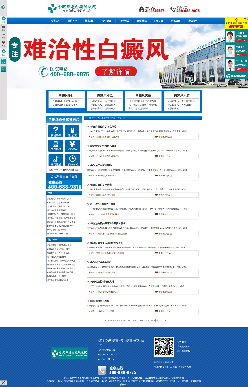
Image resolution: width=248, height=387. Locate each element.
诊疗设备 (106, 21)
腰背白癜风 (110, 108)
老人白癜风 (173, 105)
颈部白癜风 (110, 101)
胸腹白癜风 (96, 108)
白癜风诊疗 (124, 21)
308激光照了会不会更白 (99, 262)
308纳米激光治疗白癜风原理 (101, 146)
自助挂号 (3, 68)
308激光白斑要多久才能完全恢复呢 (105, 243)
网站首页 (55, 21)
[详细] (184, 131)
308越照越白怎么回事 (98, 301)
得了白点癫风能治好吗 (56, 210)
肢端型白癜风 (139, 105)
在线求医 (3, 61)
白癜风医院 (141, 21)
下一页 (142, 320)
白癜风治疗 (71, 105)
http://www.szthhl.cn (107, 354)
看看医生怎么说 (165, 137)
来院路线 (192, 21)
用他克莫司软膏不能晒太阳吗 (59, 199)
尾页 (147, 320)
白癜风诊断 (58, 105)
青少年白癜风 (188, 101)
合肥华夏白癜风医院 (106, 118)
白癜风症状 (71, 101)
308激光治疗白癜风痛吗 (99, 165)
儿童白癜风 (173, 101)
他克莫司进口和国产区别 (57, 233)
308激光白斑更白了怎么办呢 (101, 126)
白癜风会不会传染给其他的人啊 (60, 226)
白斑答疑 (158, 21)
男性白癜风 (187, 105)
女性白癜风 (173, 108)
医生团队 (89, 21)
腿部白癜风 (110, 105)
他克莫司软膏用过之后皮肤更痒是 (61, 218)
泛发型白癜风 (141, 108)
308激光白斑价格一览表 (99, 185)
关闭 (246, 18)
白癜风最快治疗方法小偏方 (58, 202)
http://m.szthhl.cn (106, 359)
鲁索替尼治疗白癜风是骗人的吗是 (61, 214)
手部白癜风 (96, 105)
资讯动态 (175, 21)
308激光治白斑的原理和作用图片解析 (106, 223)
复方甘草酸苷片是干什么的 (58, 206)
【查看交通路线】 (107, 350)
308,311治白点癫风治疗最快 (101, 204)
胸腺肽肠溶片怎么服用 (56, 230)
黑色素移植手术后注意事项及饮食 (61, 222)
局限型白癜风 (135, 101)
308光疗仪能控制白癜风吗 (100, 281)
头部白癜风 (96, 101)
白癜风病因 (58, 101)
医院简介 (72, 21)
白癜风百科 (122, 118)
